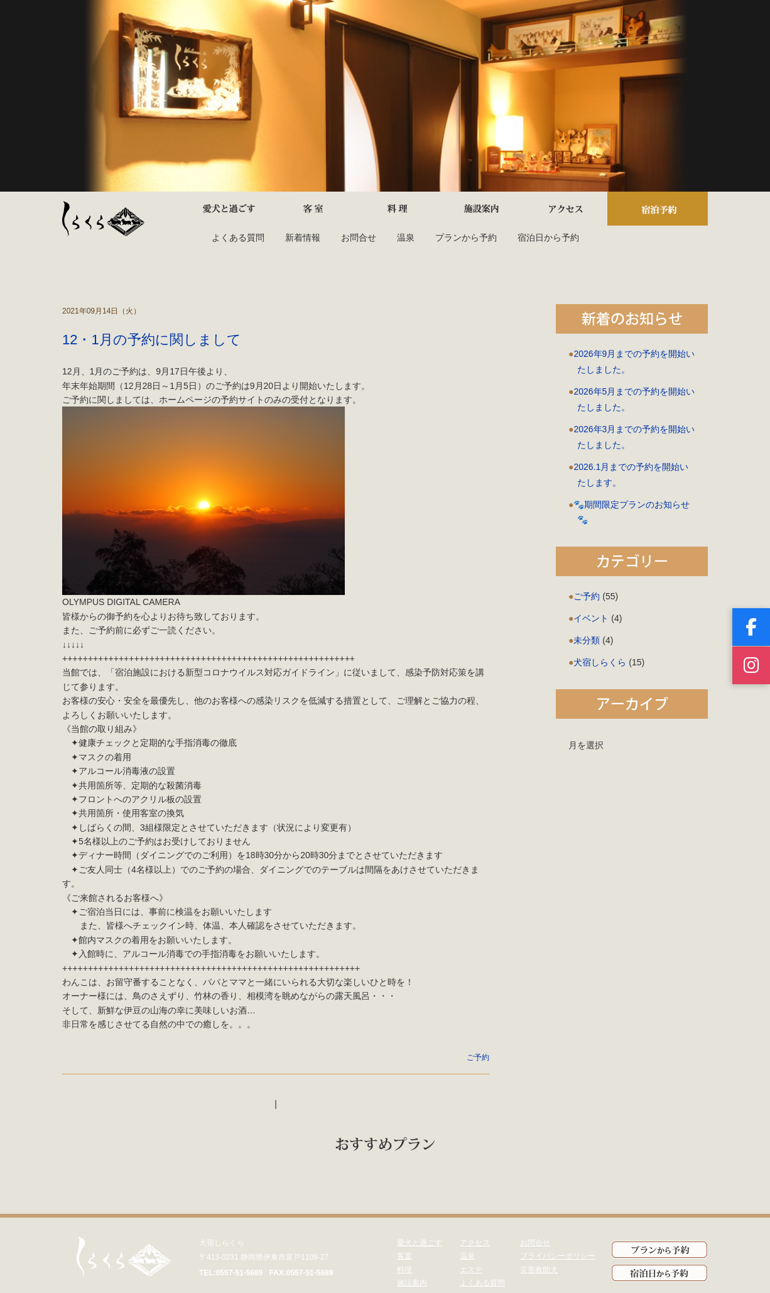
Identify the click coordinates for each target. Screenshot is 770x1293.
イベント (591, 618)
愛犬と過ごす (419, 1242)
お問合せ (358, 237)
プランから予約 (466, 237)
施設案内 (412, 1283)
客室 (404, 1256)
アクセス (475, 1242)
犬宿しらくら (599, 662)
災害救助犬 (539, 1269)
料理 (404, 1269)
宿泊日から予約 (548, 237)
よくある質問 (238, 237)
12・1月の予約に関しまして (151, 339)
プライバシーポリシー (557, 1256)
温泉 (406, 237)
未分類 (586, 640)
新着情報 (302, 237)
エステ (471, 1269)
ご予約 (478, 1057)
